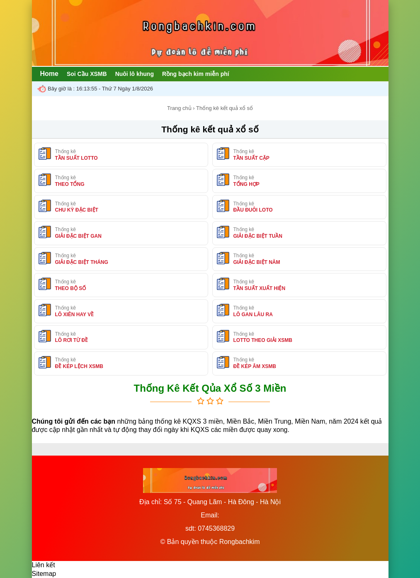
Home (49, 73)
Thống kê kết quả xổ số (210, 129)
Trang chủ (179, 108)
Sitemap (44, 573)
